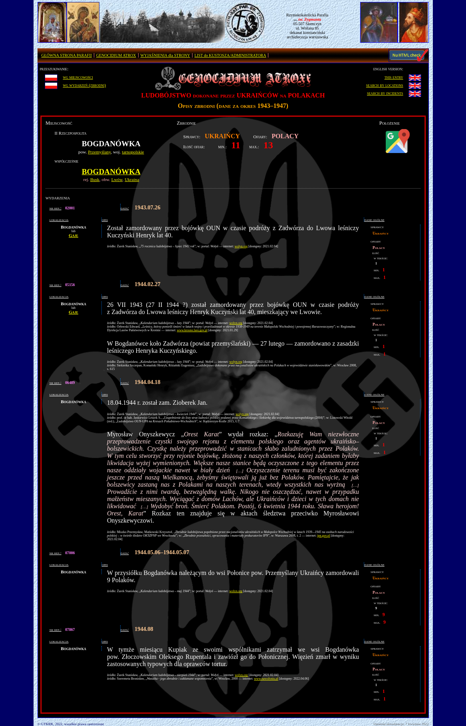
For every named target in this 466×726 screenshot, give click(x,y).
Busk (94, 179)
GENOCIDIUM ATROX (116, 55)
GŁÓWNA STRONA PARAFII (67, 55)
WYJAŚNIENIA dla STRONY (165, 55)
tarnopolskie (133, 151)
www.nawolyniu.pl (266, 678)
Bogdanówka (111, 171)
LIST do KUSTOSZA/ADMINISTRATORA (230, 55)
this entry (394, 77)
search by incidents (385, 93)
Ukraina (132, 179)
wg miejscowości (78, 77)
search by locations (384, 85)
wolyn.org (241, 246)
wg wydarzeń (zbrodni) (84, 85)
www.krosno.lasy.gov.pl (192, 330)
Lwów (117, 179)
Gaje (73, 235)
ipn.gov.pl (323, 535)
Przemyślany (99, 151)
